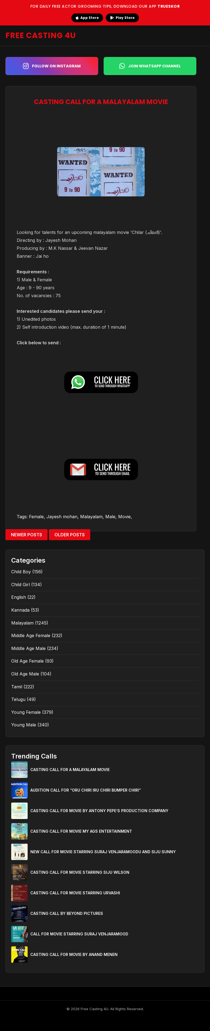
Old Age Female (27, 661)
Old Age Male (25, 674)
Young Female (26, 712)
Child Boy (21, 571)
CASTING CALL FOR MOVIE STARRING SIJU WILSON (79, 872)
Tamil (16, 686)
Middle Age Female (30, 635)
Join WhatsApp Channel (150, 66)
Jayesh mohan (61, 516)
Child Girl (20, 584)
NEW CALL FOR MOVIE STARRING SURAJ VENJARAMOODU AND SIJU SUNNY (103, 851)
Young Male (23, 725)
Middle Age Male (28, 648)
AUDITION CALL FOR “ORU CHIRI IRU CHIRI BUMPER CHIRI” (85, 790)
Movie (124, 516)
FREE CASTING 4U (40, 35)
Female (36, 516)
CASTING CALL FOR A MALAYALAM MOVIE (70, 769)
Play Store (122, 17)
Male (110, 516)
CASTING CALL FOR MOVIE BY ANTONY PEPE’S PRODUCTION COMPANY (99, 810)
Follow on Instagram (52, 66)
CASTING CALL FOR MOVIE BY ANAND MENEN (74, 954)
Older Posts (69, 534)
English (18, 597)
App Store (87, 17)
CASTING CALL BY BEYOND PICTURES (66, 913)
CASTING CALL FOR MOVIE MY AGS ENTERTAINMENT (81, 831)
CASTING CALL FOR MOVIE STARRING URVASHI (75, 892)
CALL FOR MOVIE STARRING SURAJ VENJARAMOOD (79, 934)
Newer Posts (26, 534)
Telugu (18, 699)
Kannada (20, 610)
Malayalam (91, 516)
